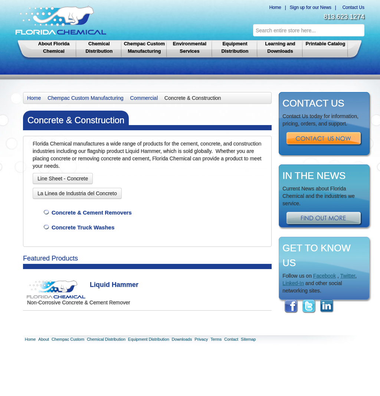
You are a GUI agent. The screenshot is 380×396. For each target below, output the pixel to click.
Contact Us (352, 7)
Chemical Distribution (99, 47)
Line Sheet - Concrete (62, 178)
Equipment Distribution (235, 47)
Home (274, 7)
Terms (216, 339)
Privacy (201, 339)
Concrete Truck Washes (83, 227)
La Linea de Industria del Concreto (77, 193)
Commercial (144, 98)
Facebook (324, 276)
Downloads (182, 339)
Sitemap (248, 339)
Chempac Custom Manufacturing (144, 47)
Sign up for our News (310, 7)
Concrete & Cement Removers (92, 212)
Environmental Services (189, 47)
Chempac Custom (68, 339)
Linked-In (293, 283)
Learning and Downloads (280, 47)
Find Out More (324, 219)
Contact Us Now (324, 139)
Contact (231, 339)
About (43, 339)
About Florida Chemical (54, 47)
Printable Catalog (325, 43)
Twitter (347, 276)
